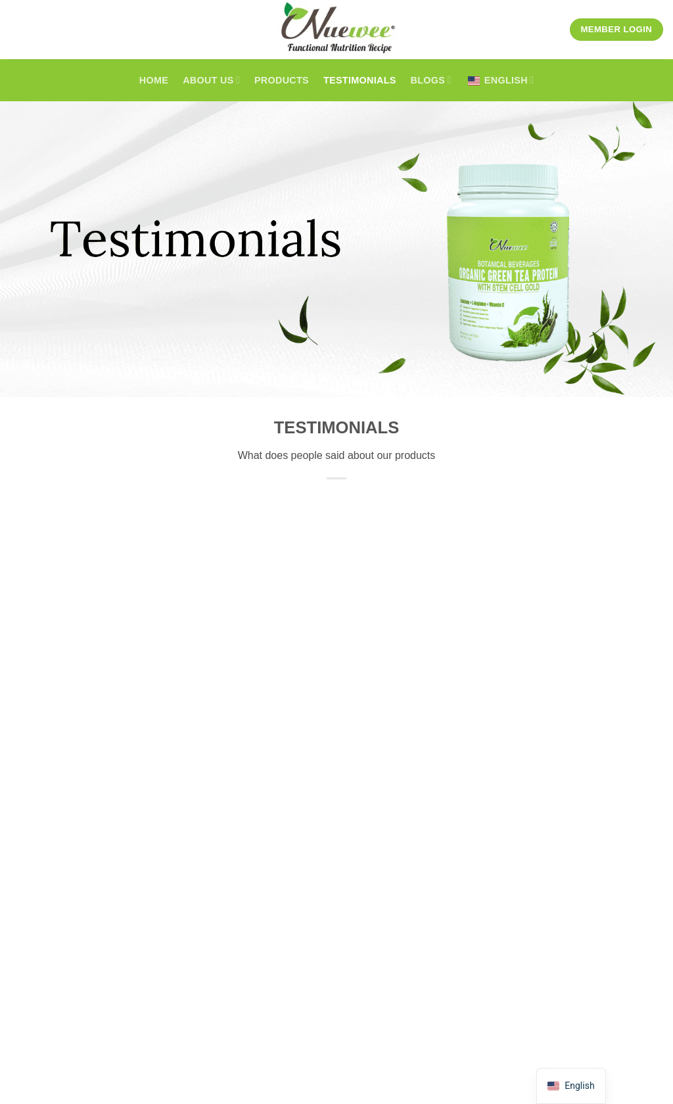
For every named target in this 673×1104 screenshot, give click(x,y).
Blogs (431, 80)
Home (153, 80)
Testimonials (359, 80)
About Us (211, 80)
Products (281, 80)
